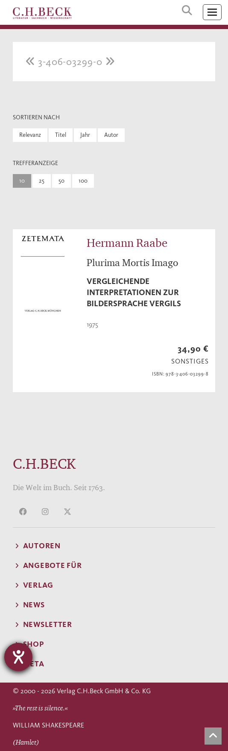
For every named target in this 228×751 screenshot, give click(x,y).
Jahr (85, 135)
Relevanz (30, 135)
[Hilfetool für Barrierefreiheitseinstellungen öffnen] (18, 657)
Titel (60, 135)
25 (41, 180)
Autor (111, 135)
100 (83, 180)
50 (61, 180)
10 (22, 180)
